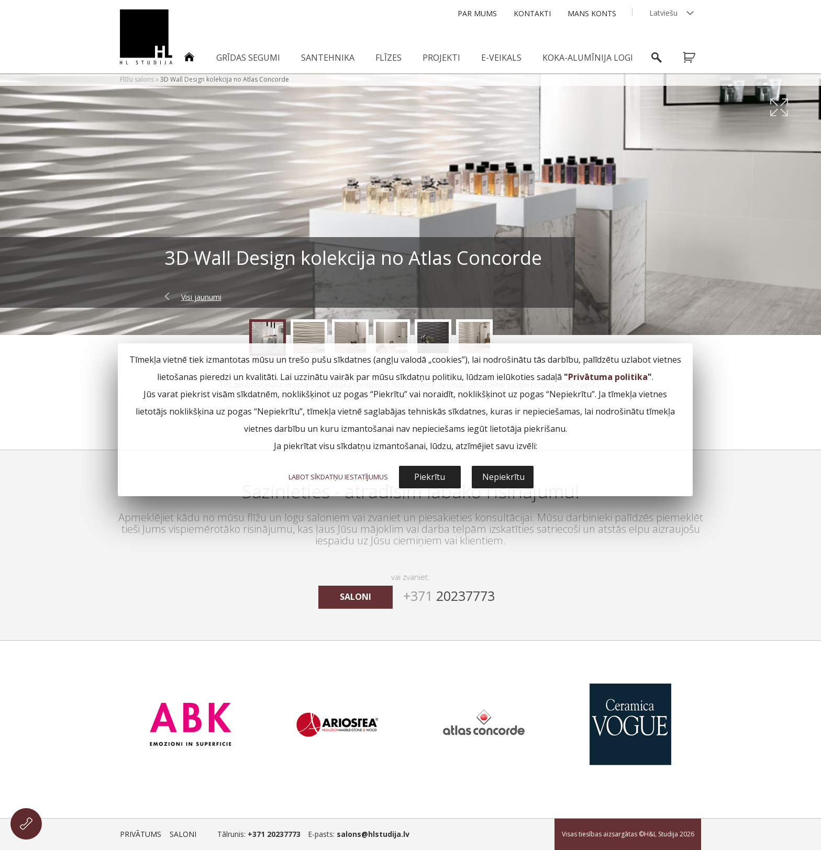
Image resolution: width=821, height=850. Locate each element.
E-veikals (501, 57)
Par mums (477, 13)
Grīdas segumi (248, 57)
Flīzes (388, 57)
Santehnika (327, 57)
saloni (355, 596)
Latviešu (663, 13)
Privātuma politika (608, 377)
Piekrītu (429, 477)
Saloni (183, 834)
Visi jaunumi (201, 297)
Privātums (140, 834)
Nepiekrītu (503, 477)
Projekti (441, 57)
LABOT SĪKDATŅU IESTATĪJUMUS (338, 477)
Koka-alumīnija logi (587, 57)
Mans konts (592, 13)
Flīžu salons (137, 79)
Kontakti (532, 13)
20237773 (449, 596)
